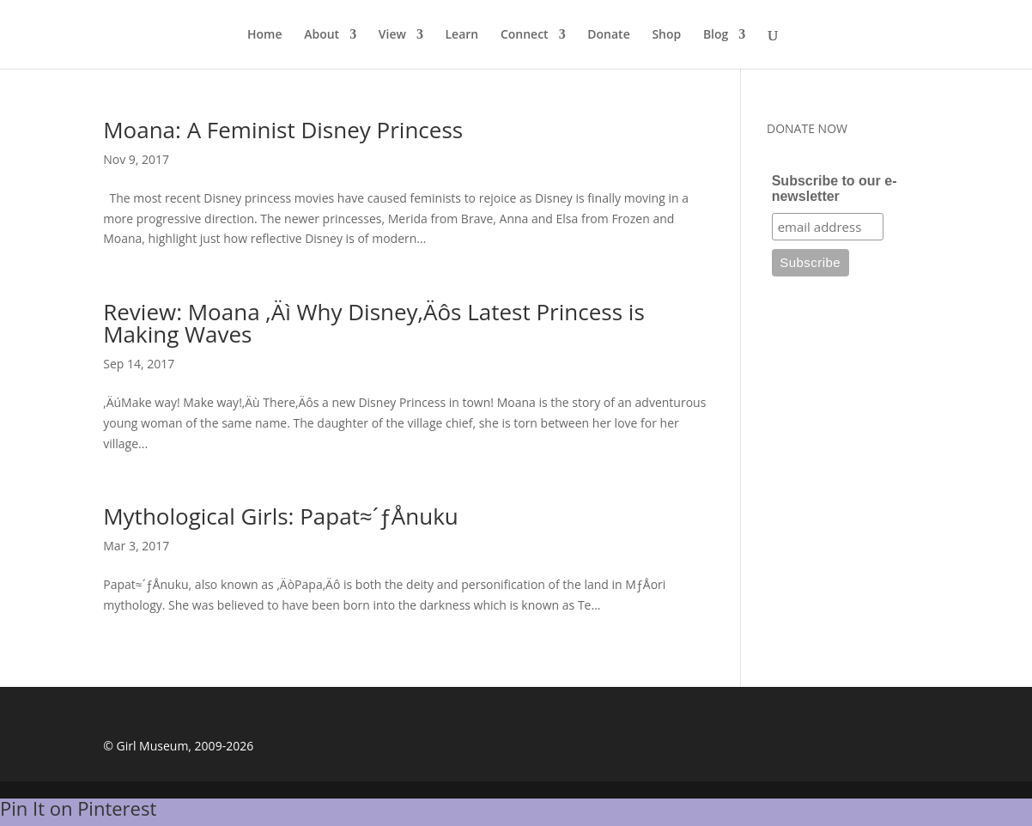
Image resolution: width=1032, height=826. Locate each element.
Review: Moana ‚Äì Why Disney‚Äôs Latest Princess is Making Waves (374, 322)
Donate (608, 35)
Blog (715, 35)
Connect (525, 35)
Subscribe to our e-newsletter (834, 188)
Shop (666, 35)
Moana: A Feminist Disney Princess (283, 129)
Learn (462, 35)
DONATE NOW (807, 128)
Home (264, 35)
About (321, 35)
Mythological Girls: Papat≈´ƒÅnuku (280, 516)
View (392, 35)
